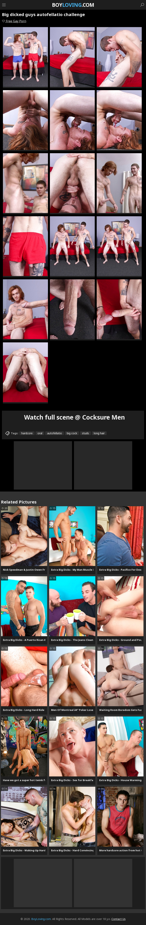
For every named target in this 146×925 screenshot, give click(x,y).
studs (85, 433)
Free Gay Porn (14, 21)
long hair (99, 433)
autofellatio (54, 433)
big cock (72, 433)
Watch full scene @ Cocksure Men (74, 417)
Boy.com (73, 4)
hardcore (27, 433)
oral (39, 433)
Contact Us (118, 919)
